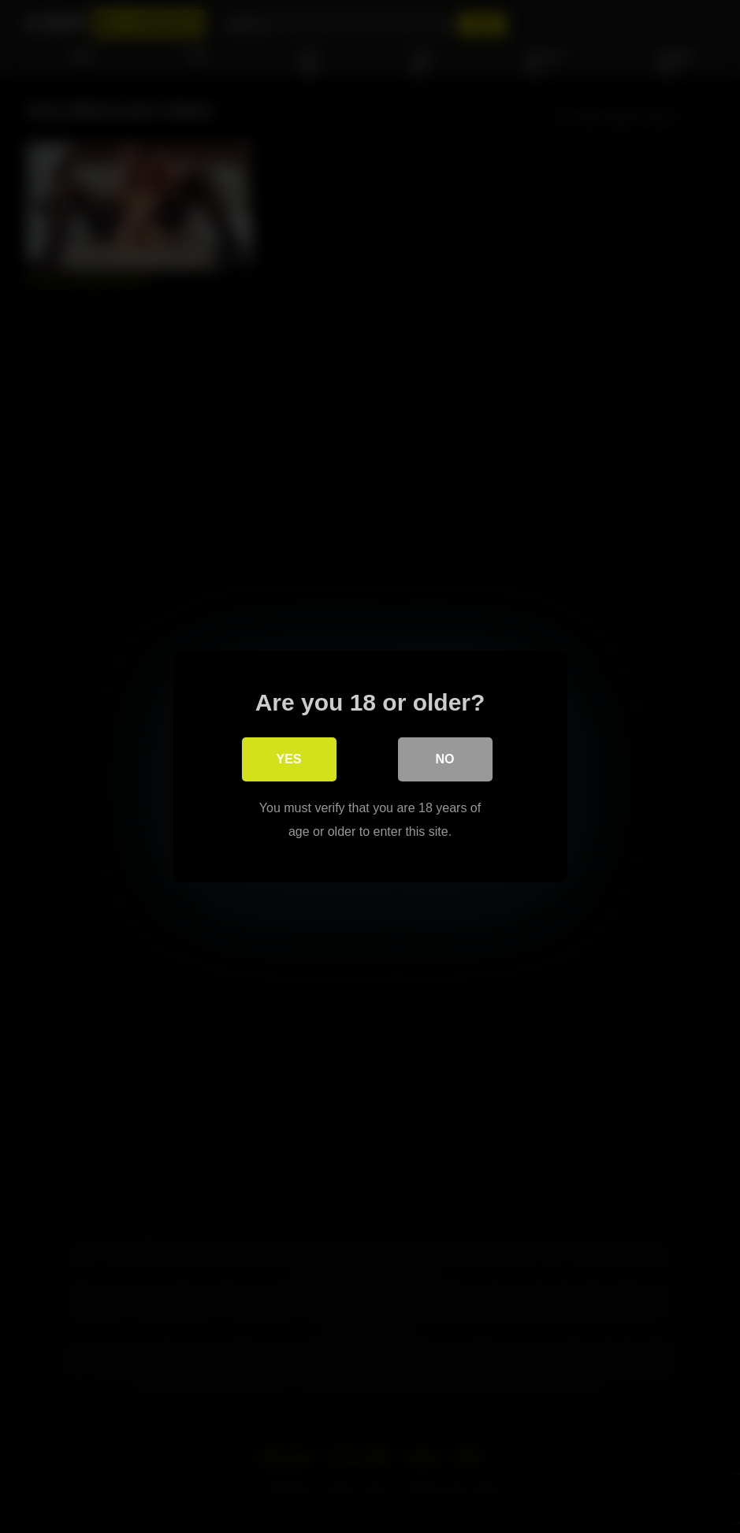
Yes (288, 759)
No (445, 759)
